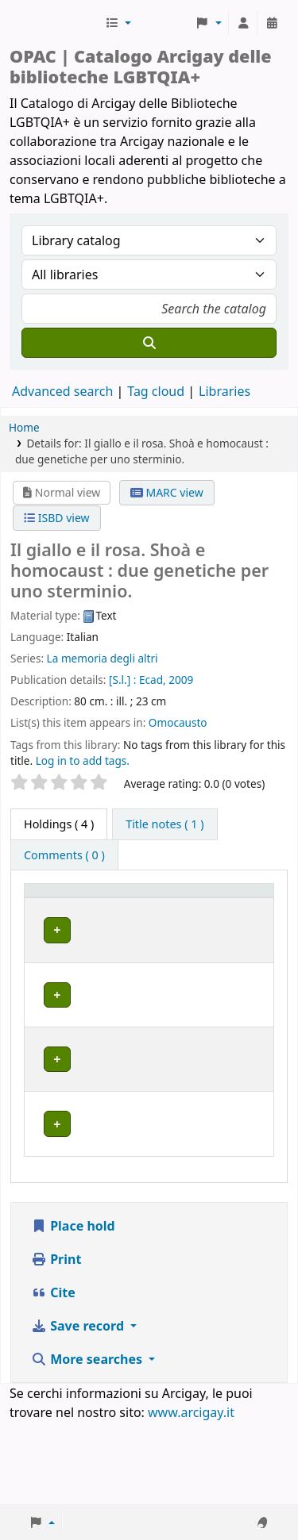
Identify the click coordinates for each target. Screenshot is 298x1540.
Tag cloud (155, 391)
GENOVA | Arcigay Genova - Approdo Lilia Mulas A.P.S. (139, 1139)
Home (24, 427)
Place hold (73, 1308)
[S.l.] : (122, 679)
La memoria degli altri (102, 658)
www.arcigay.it (191, 1495)
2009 (180, 679)
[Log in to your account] (243, 23)
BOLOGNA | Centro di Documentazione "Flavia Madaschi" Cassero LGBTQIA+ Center (143, 973)
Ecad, (152, 679)
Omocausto (178, 722)
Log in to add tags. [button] (83, 760)
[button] (118, 23)
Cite (53, 1375)
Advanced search (62, 391)
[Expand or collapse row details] (241, 974)
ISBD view (56, 517)
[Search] (149, 343)
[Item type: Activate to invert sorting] (54, 906)
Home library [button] (127, 913)
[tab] (164, 824)
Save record (79, 1408)
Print (56, 1341)
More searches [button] (88, 1441)
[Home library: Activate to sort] (146, 906)
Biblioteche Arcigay (55, 23)
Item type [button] (44, 905)
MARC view (166, 492)
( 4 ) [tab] (59, 823)
